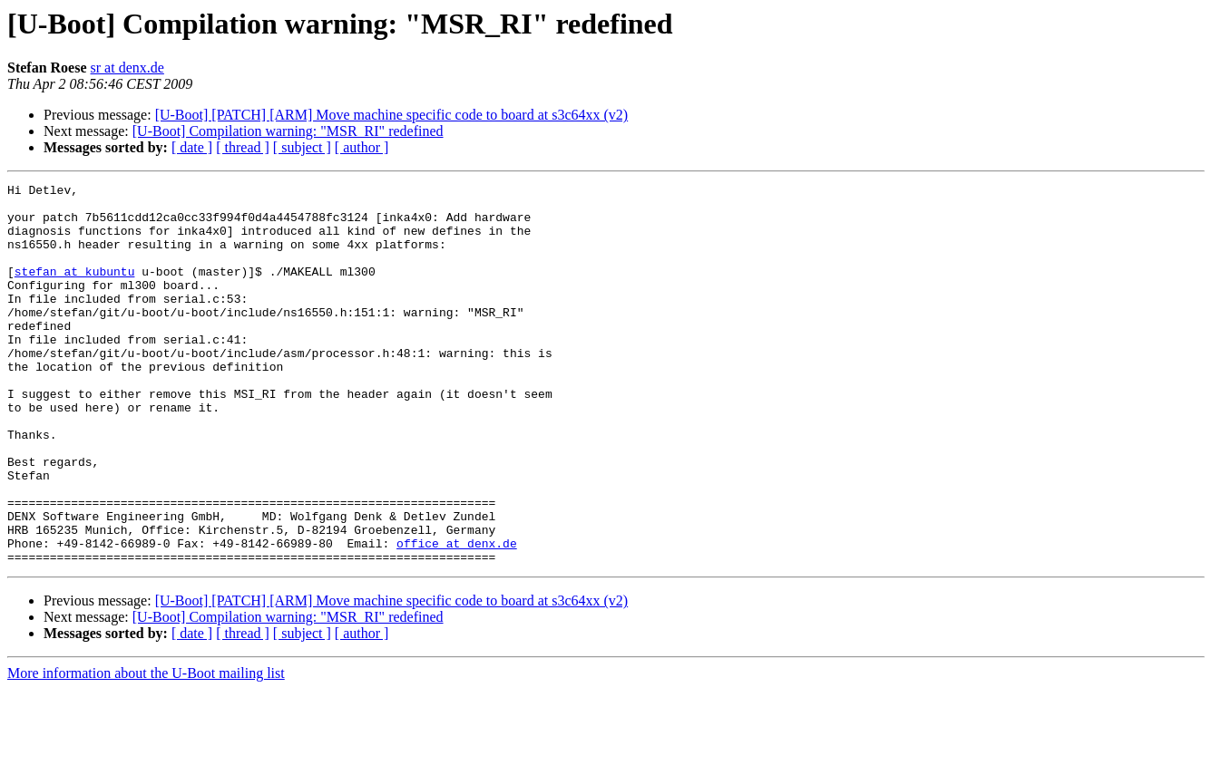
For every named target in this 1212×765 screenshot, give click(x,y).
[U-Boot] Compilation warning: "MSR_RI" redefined (288, 131)
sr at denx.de (127, 67)
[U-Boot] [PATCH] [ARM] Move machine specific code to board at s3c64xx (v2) (392, 114)
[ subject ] (302, 147)
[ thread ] (242, 147)
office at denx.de (456, 616)
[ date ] (191, 147)
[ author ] (362, 147)
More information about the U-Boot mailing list (146, 749)
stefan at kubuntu (75, 290)
